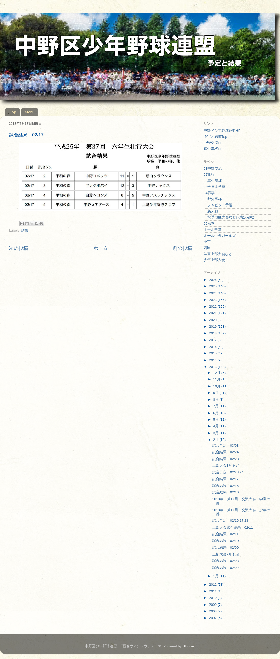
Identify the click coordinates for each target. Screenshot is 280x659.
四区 (207, 248)
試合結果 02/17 (225, 479)
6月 (216, 413)
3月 (216, 433)
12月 (217, 373)
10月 (217, 386)
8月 (216, 399)
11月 (217, 379)
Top (13, 112)
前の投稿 (182, 248)
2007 (213, 618)
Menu (30, 112)
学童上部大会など (218, 254)
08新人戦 (211, 211)
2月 (216, 440)
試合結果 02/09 (225, 548)
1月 (216, 576)
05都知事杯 (213, 199)
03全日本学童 (214, 187)
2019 (213, 326)
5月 (216, 419)
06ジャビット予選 (218, 205)
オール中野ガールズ (220, 236)
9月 (216, 393)
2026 (213, 280)
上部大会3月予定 (225, 466)
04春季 (209, 193)
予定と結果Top (215, 137)
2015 (213, 353)
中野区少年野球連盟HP (222, 130)
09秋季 (209, 223)
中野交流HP (213, 143)
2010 (213, 598)
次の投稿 (18, 248)
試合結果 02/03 (225, 561)
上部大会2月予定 (225, 554)
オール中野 (212, 229)
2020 (213, 320)
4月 (216, 426)
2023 (213, 300)
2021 (213, 313)
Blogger (188, 646)
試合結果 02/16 (225, 486)
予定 (207, 242)
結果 (24, 230)
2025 (213, 286)
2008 (213, 611)
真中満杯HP (213, 149)
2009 (213, 605)
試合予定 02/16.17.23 (230, 521)
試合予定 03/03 (225, 445)
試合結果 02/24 (225, 452)
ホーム (100, 248)
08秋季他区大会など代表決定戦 (229, 217)
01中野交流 (213, 168)
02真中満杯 (213, 181)
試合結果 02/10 (225, 541)
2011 (213, 591)
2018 (213, 333)
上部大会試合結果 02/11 (232, 527)
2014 (213, 360)
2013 (213, 367)
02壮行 (209, 174)
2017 (213, 340)
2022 (213, 306)
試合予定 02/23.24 (228, 472)
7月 (216, 406)
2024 (213, 293)
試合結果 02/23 (225, 459)
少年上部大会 (214, 260)
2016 (213, 347)
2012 (213, 584)
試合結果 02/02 (225, 568)
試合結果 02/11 (225, 534)
